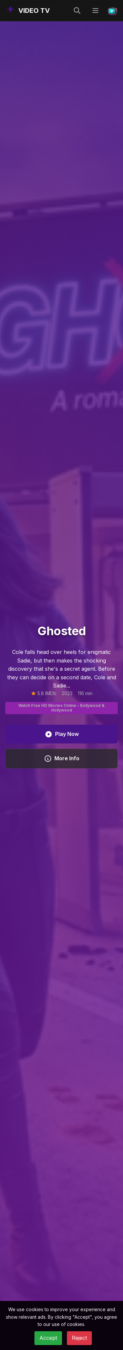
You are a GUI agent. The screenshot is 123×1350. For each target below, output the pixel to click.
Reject (79, 1338)
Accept (48, 1338)
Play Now (62, 734)
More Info (61, 759)
